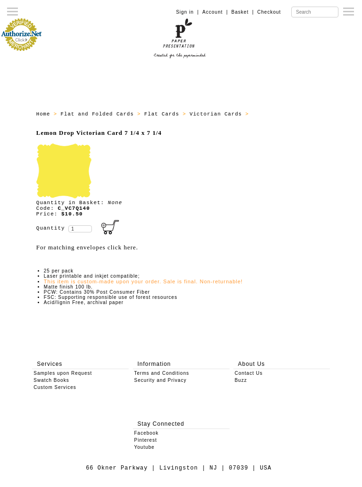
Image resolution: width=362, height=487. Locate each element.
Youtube (144, 447)
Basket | (242, 12)
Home (45, 114)
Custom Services (54, 387)
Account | (215, 12)
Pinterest (145, 440)
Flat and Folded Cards (99, 114)
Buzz (241, 380)
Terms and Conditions (161, 373)
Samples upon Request (62, 373)
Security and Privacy (160, 380)
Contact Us (249, 373)
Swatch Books (51, 380)
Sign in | (187, 12)
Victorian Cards (217, 114)
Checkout (269, 12)
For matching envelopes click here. (87, 247)
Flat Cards (163, 114)
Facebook (146, 433)
